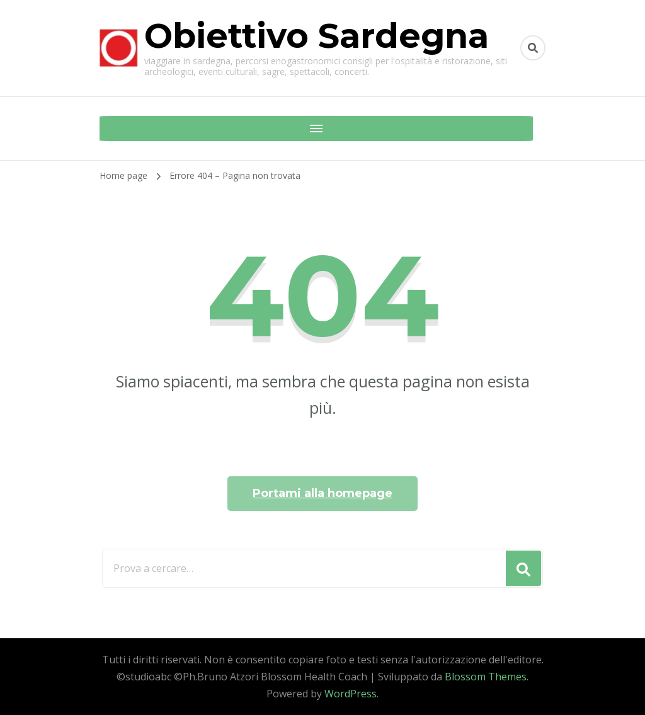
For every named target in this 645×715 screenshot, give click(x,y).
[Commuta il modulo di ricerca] (532, 47)
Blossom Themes (486, 677)
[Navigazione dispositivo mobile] (112, 128)
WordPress (350, 694)
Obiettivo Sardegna (316, 36)
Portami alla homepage (322, 493)
